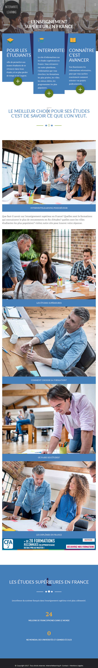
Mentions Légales (76, 665)
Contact (65, 665)
